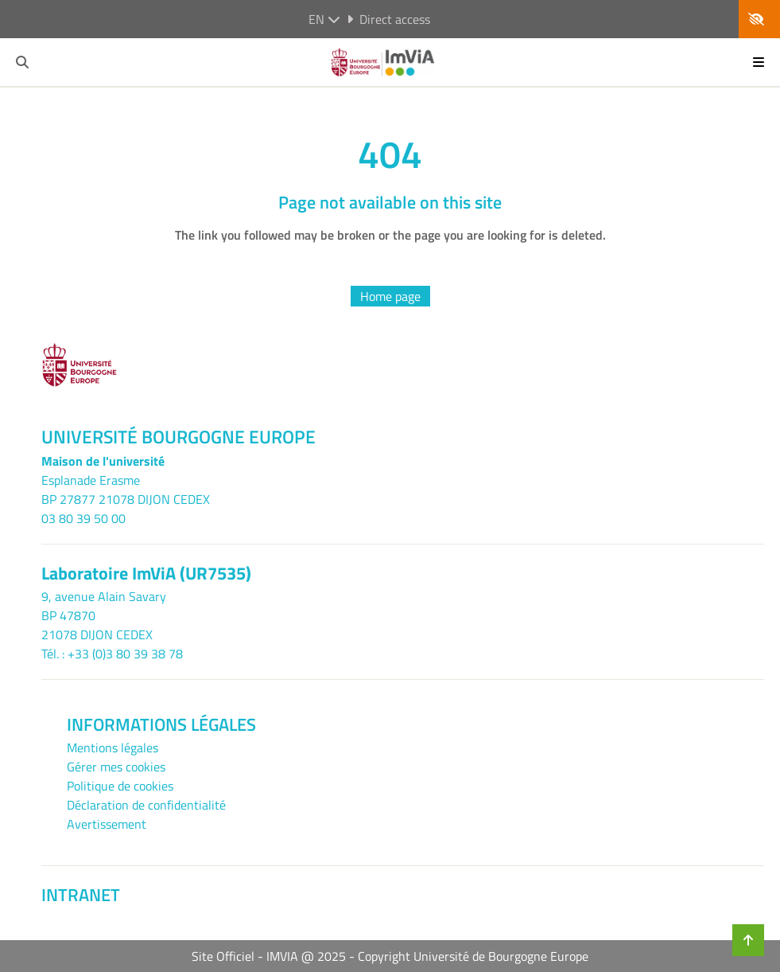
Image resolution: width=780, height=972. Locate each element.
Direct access (388, 19)
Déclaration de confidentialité (146, 804)
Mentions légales (112, 747)
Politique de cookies (120, 785)
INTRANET (80, 894)
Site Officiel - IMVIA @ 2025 (269, 956)
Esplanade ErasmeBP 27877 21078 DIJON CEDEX (125, 489)
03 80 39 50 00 (83, 518)
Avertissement (106, 823)
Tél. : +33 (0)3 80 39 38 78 (112, 653)
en (324, 19)
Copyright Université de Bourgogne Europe (473, 956)
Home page (390, 296)
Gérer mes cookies (116, 766)
